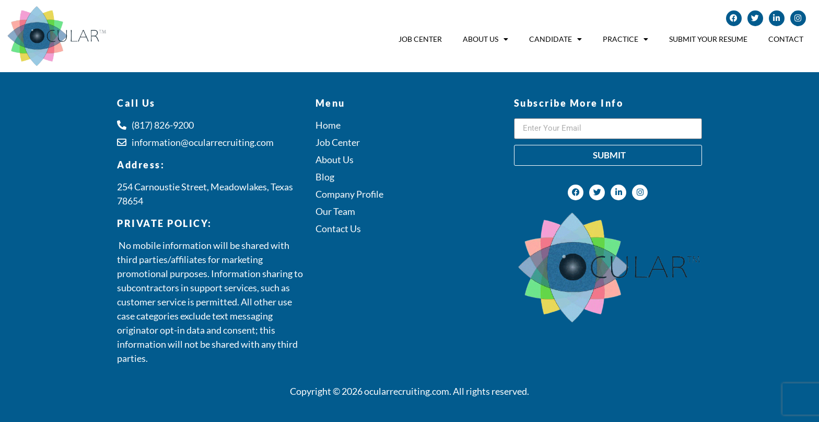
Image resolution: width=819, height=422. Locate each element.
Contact (785, 39)
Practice (625, 39)
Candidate (555, 39)
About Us (485, 39)
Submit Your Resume (708, 39)
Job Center (420, 39)
